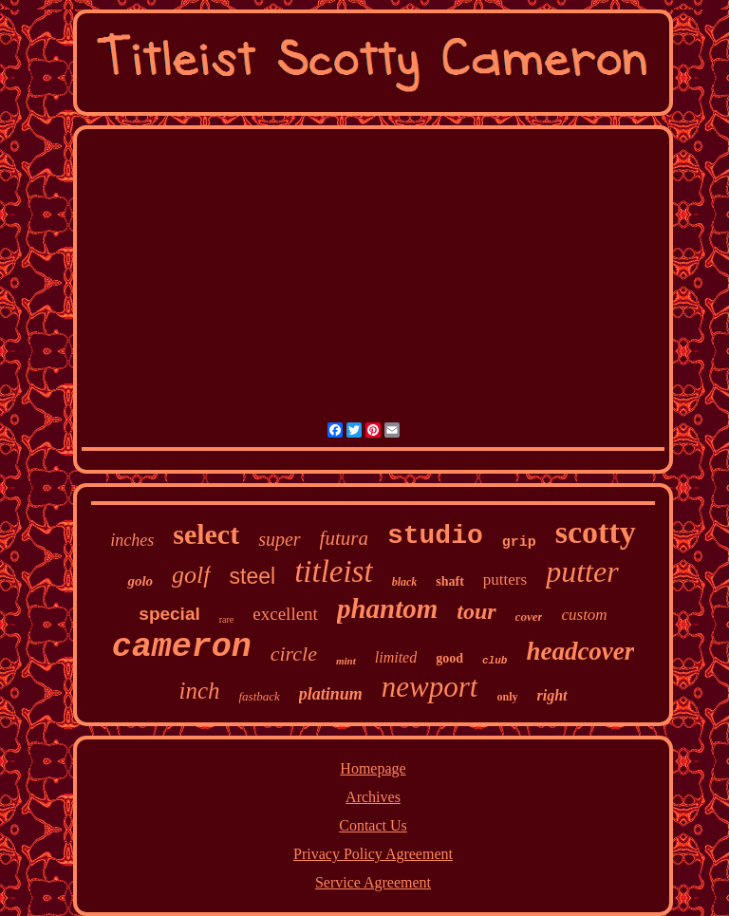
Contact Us (373, 825)
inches (132, 540)
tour (476, 611)
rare (226, 619)
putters (505, 579)
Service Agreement (373, 882)
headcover (580, 651)
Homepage (372, 768)
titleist (333, 571)
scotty (595, 532)
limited (396, 657)
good (449, 658)
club (494, 660)
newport (430, 686)
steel (253, 576)
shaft (450, 581)
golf (191, 575)
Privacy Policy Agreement (373, 854)
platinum (331, 693)
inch (198, 690)
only (506, 696)
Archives (373, 797)
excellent (285, 614)
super (279, 539)
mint (346, 660)
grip (519, 542)
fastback (259, 696)
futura (344, 538)
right (552, 695)
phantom (387, 608)
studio (435, 536)
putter (582, 571)
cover (529, 616)
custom (584, 615)
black (405, 582)
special (169, 614)
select (206, 534)
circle (294, 653)
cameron (182, 647)
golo (140, 581)
